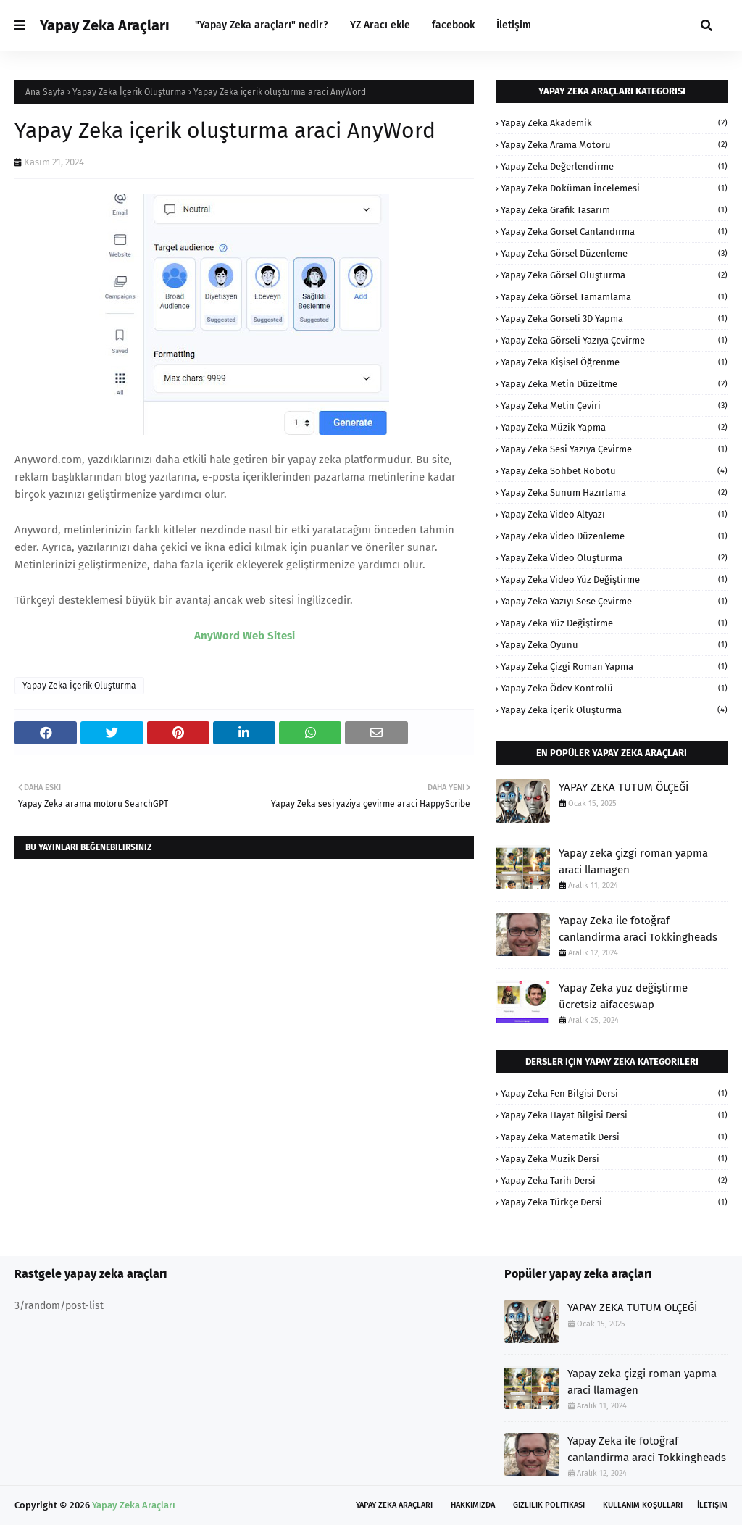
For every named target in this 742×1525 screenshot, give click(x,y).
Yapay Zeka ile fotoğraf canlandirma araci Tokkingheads (638, 929)
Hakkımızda (473, 1505)
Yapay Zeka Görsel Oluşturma (614, 275)
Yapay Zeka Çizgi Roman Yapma (614, 666)
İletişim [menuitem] (513, 25)
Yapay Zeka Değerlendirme (614, 166)
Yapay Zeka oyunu (614, 644)
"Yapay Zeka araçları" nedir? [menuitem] (261, 25)
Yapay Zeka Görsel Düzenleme (614, 253)
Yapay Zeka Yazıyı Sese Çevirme (614, 601)
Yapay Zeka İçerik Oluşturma (129, 92)
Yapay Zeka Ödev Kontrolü (614, 688)
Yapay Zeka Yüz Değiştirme (614, 623)
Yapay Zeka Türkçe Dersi (614, 1202)
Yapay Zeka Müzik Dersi (614, 1158)
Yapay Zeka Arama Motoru (614, 144)
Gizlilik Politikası (549, 1505)
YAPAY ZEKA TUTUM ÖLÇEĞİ (623, 787)
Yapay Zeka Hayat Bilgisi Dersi (614, 1115)
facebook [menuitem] (453, 25)
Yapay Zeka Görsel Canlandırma (614, 231)
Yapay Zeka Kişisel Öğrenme (614, 362)
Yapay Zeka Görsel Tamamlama (614, 296)
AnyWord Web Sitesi (244, 635)
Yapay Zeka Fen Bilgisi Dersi (614, 1093)
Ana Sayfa (45, 92)
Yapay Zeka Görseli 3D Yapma (614, 318)
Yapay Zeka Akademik (614, 122)
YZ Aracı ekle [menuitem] (380, 25)
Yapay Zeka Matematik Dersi (614, 1136)
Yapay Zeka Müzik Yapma (614, 427)
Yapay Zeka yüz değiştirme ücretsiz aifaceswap (623, 996)
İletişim (712, 1505)
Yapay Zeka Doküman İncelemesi (614, 188)
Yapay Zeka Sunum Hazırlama (614, 492)
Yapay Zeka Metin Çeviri (614, 405)
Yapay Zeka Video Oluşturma (614, 557)
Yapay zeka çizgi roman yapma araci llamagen (633, 861)
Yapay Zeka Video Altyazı (614, 514)
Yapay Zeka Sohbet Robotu (614, 470)
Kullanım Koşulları (643, 1505)
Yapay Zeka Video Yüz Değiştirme (614, 579)
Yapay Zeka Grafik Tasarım (614, 209)
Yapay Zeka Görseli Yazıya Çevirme (614, 340)
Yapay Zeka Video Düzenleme (614, 536)
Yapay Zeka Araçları (105, 25)
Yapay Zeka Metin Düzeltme (614, 383)
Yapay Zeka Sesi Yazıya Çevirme (614, 449)
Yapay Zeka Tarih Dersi (614, 1180)
